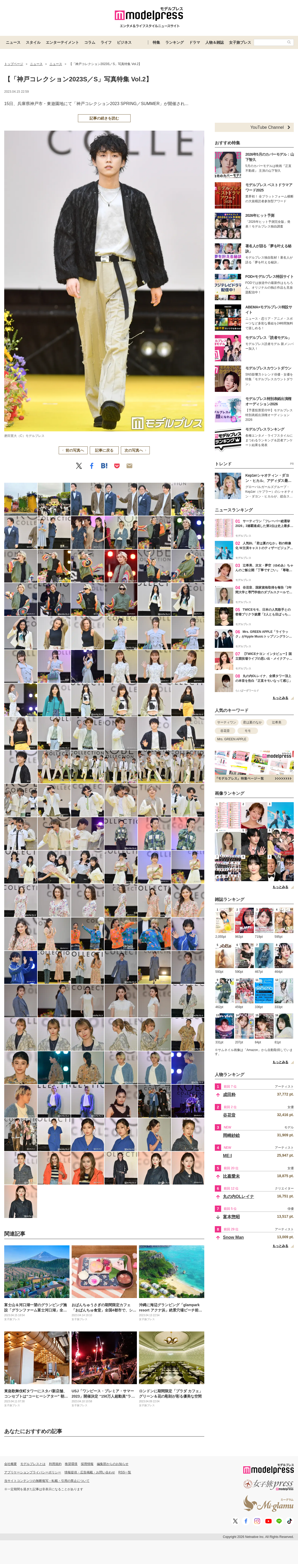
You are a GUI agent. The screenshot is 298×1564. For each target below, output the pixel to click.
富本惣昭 (231, 1217)
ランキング (174, 42)
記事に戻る (104, 450)
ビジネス (124, 42)
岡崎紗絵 (231, 1135)
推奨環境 (71, 1464)
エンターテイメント (62, 42)
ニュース (13, 42)
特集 (156, 42)
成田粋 (229, 1094)
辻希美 (276, 722)
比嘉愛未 (231, 1176)
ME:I (227, 1155)
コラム (89, 42)
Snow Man (233, 1237)
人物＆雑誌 (214, 42)
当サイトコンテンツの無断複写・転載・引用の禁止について (47, 1481)
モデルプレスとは (33, 1464)
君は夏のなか (252, 722)
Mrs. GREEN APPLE (231, 739)
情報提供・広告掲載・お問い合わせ (89, 1472)
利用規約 (55, 1464)
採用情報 (87, 1464)
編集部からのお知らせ (112, 1464)
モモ (248, 731)
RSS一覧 (124, 1472)
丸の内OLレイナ (238, 1196)
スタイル (33, 42)
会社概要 (10, 1464)
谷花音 (225, 731)
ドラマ (194, 42)
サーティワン (226, 722)
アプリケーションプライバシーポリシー (32, 1472)
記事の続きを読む (104, 118)
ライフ (106, 42)
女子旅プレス (240, 42)
